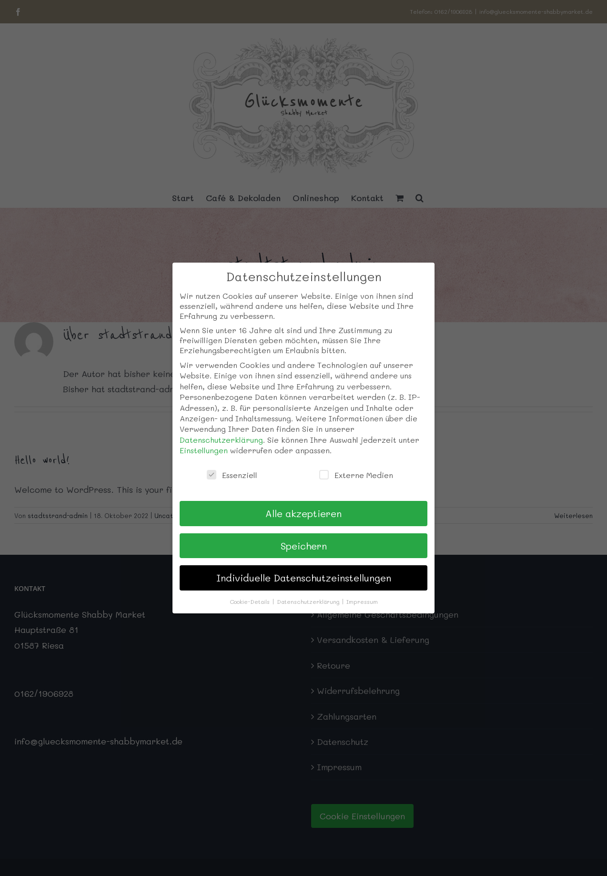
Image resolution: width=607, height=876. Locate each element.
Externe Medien (356, 475)
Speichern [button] (304, 546)
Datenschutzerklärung (221, 440)
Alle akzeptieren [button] (303, 513)
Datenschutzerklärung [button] (309, 601)
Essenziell (232, 475)
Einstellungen (204, 450)
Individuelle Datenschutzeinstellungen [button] (303, 577)
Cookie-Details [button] (251, 601)
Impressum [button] (362, 601)
